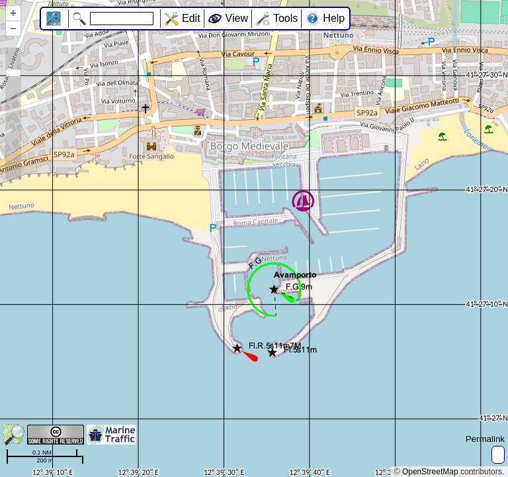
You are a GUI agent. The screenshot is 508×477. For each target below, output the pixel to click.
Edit (191, 18)
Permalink (485, 439)
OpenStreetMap (430, 471)
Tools (285, 18)
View (237, 18)
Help (334, 18)
